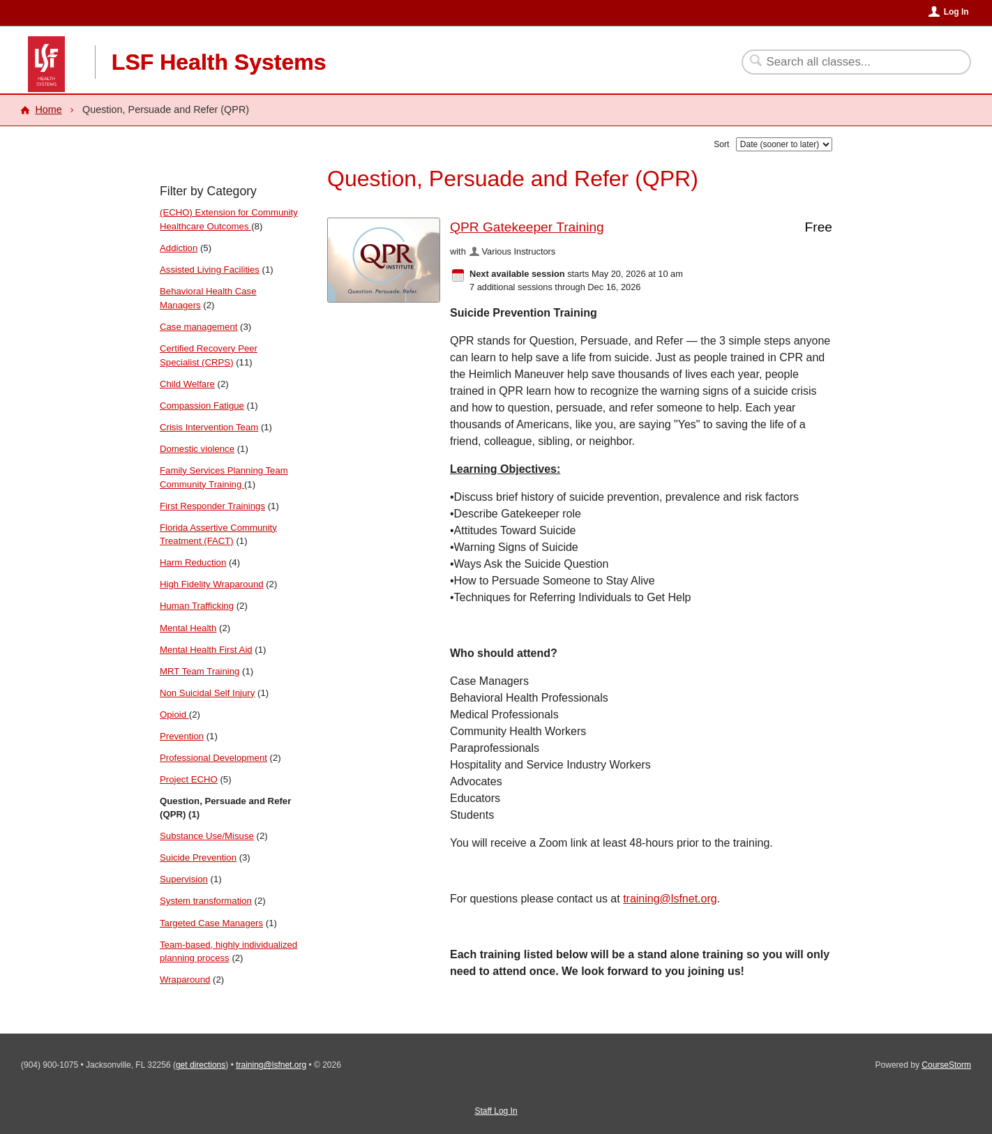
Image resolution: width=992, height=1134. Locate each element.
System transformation (206, 900)
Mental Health (188, 628)
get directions (200, 1065)
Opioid (174, 714)
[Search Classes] (848, 62)
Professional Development (213, 758)
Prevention (182, 736)
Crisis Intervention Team (209, 427)
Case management (198, 327)
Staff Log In (495, 1111)
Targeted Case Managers (211, 923)
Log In (956, 12)
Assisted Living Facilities (210, 269)
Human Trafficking (197, 605)
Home (48, 109)
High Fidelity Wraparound (212, 584)
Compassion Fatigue (202, 405)
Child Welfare (187, 384)
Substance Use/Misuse (207, 836)
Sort (721, 144)
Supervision (184, 879)
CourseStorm (946, 1065)
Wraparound (185, 979)
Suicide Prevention (198, 857)
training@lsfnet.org (670, 899)
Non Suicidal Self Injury (207, 693)
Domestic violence (197, 449)
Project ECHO (189, 779)
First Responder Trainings (212, 506)
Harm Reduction (193, 562)
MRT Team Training (199, 671)
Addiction (178, 248)
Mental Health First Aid (206, 649)
